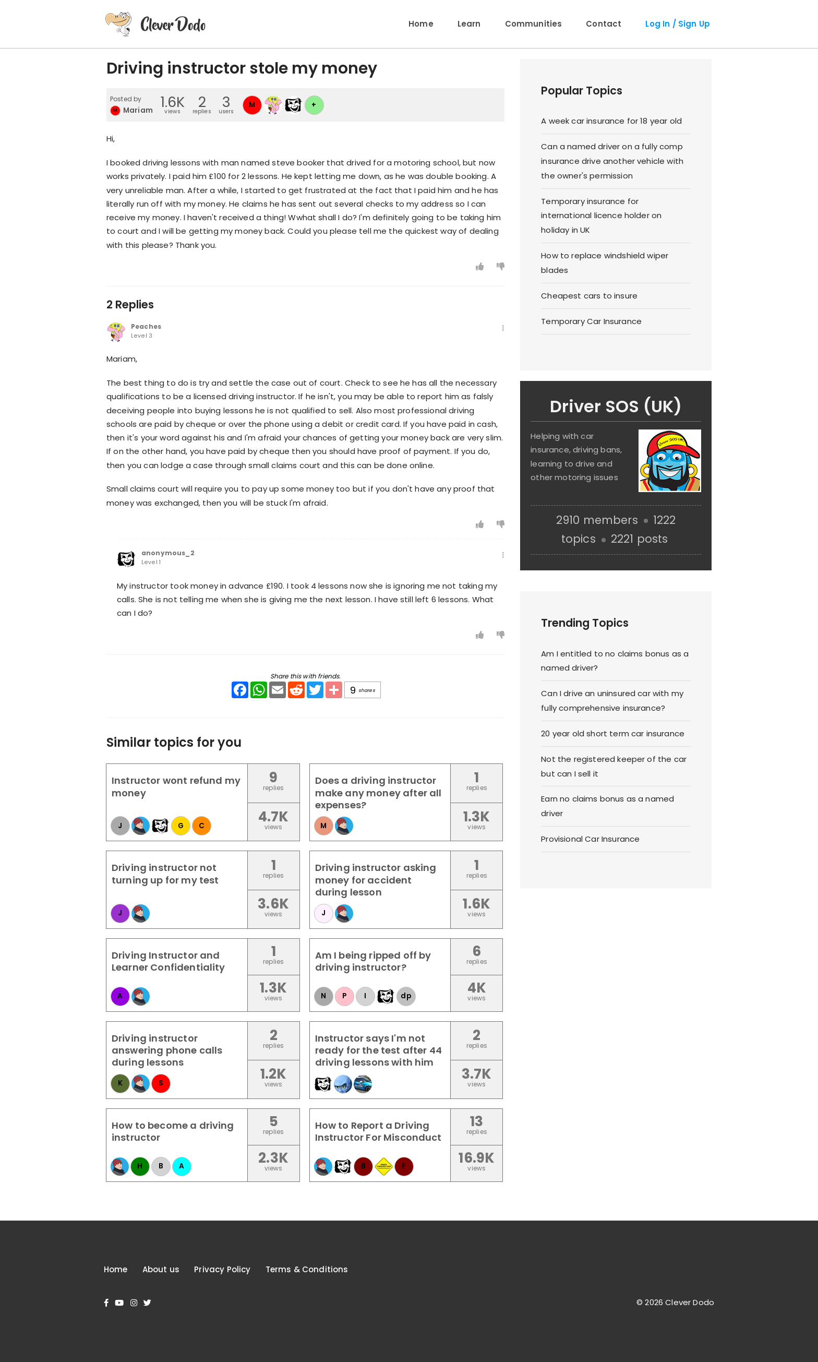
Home (421, 23)
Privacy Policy (222, 1269)
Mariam (138, 110)
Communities (533, 23)
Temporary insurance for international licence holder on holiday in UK (601, 216)
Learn (469, 23)
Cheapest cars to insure (589, 295)
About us (160, 1269)
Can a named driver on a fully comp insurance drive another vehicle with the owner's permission (612, 161)
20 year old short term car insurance (612, 733)
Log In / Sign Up (677, 23)
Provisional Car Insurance (590, 838)
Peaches (146, 327)
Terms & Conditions (307, 1269)
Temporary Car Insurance (591, 321)
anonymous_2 (168, 553)
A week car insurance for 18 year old (611, 120)
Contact (603, 23)
